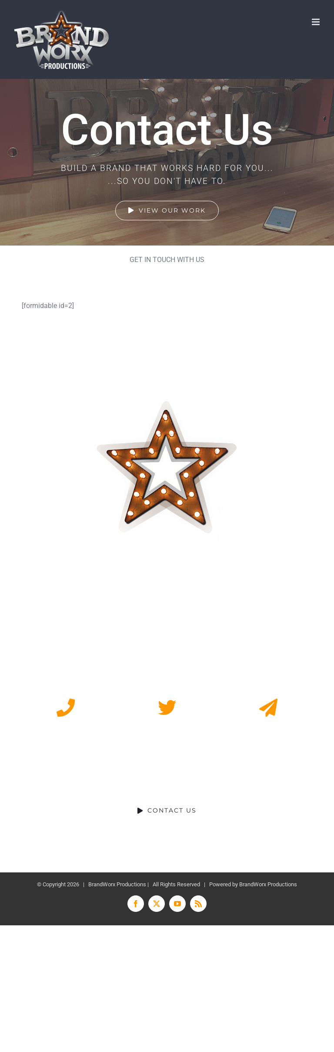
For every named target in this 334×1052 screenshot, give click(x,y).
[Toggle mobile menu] (316, 21)
